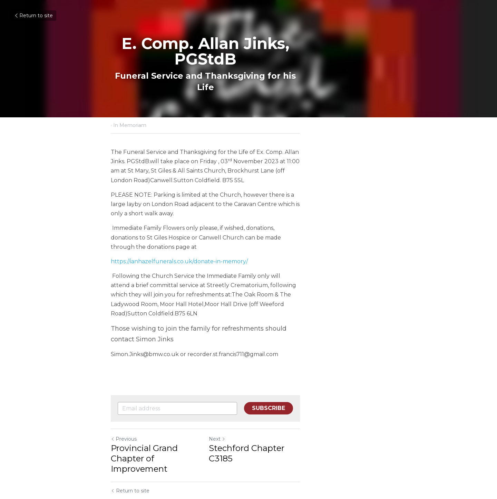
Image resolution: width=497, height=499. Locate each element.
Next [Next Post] (260, 382)
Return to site (33, 15)
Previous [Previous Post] (124, 382)
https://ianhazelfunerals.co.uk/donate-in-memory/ (179, 233)
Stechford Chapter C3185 (303, 391)
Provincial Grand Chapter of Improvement (167, 396)
